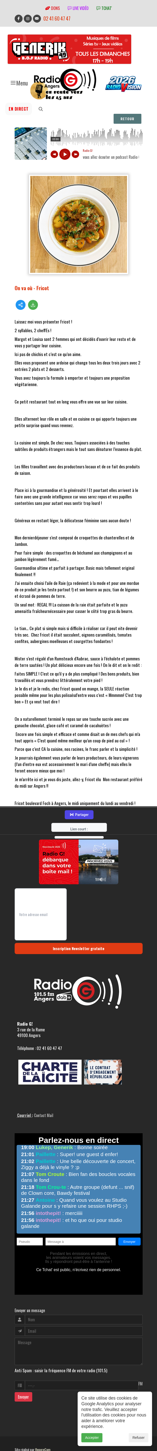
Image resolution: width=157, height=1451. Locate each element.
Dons (52, 8)
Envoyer (23, 1382)
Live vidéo (78, 8)
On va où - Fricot (32, 288)
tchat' (104, 8)
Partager (79, 800)
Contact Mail (43, 1101)
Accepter (92, 1438)
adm (20, 1440)
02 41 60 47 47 (56, 18)
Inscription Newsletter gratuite (78, 933)
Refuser (138, 1438)
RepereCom (42, 1434)
